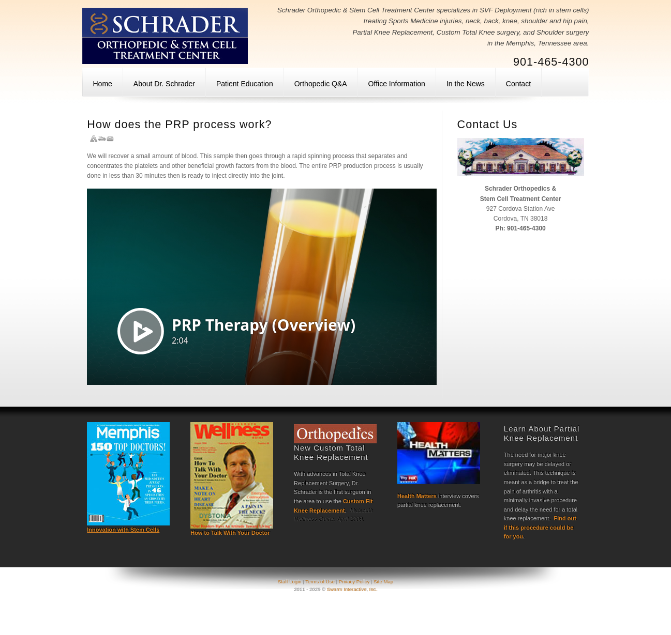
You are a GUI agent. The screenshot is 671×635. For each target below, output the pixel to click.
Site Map (383, 581)
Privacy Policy (354, 581)
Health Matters (417, 496)
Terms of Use (320, 581)
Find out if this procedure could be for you (540, 527)
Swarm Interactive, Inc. (352, 589)
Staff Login (290, 581)
